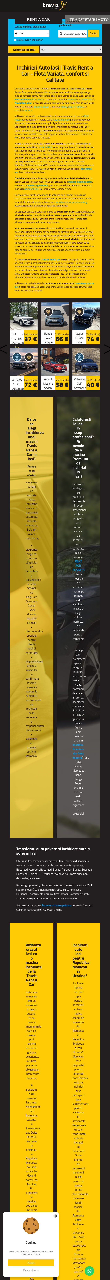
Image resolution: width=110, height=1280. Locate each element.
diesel (46, 107)
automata (86, 99)
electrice (27, 110)
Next (105, 346)
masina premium (61, 120)
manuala (72, 99)
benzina (38, 107)
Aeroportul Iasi (31, 189)
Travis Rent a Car (23, 103)
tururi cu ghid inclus (38, 185)
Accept (30, 1263)
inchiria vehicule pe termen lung (71, 202)
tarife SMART (45, 147)
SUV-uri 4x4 (38, 99)
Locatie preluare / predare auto (30, 27)
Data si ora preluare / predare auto (69, 23)
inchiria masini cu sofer (80, 182)
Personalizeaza (31, 1270)
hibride (63, 107)
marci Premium (23, 99)
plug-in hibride (75, 107)
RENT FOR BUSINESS (78, 565)
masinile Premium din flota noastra (78, 751)
